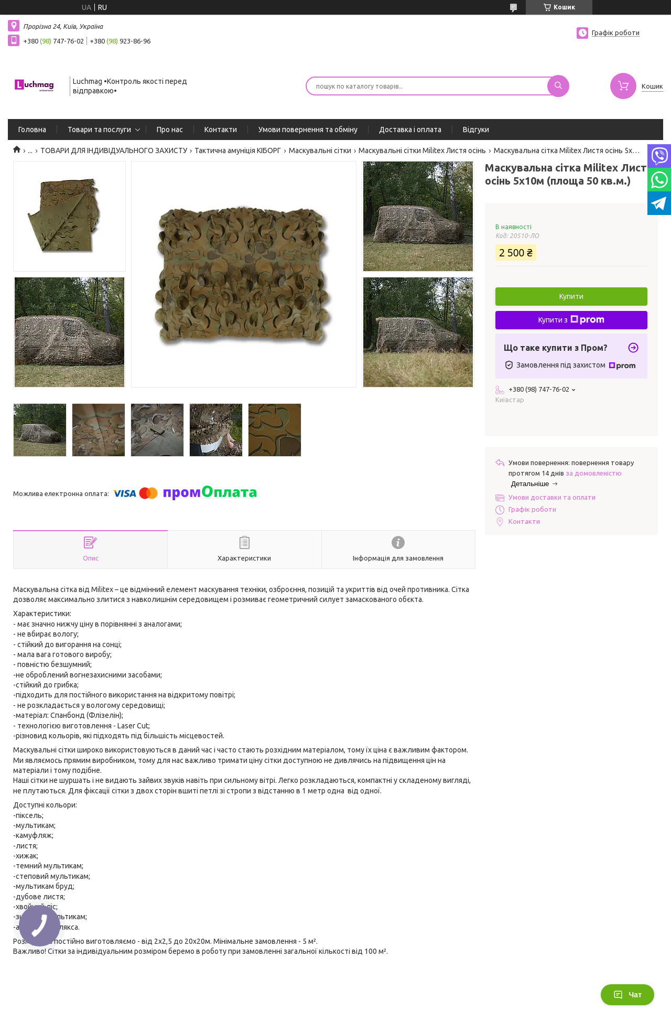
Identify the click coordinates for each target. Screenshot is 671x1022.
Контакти (220, 129)
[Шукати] (558, 86)
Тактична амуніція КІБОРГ (237, 150)
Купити (571, 296)
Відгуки (476, 129)
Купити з (571, 320)
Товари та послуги (99, 129)
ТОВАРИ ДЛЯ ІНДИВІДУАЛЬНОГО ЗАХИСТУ (113, 150)
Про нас (170, 129)
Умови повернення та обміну (308, 129)
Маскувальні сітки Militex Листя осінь (422, 150)
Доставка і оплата (410, 129)
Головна (32, 129)
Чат (627, 994)
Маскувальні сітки (320, 150)
